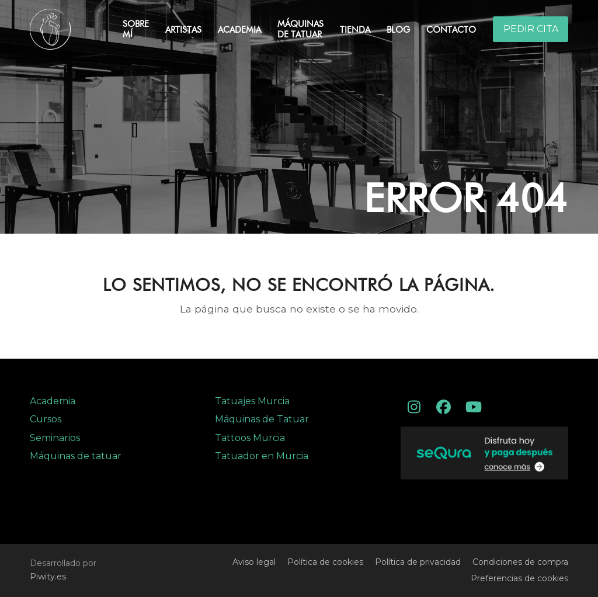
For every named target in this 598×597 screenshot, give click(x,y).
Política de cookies (325, 562)
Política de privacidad (418, 562)
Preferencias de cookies (519, 578)
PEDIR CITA (530, 28)
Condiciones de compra (520, 562)
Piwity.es (48, 576)
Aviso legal (254, 562)
